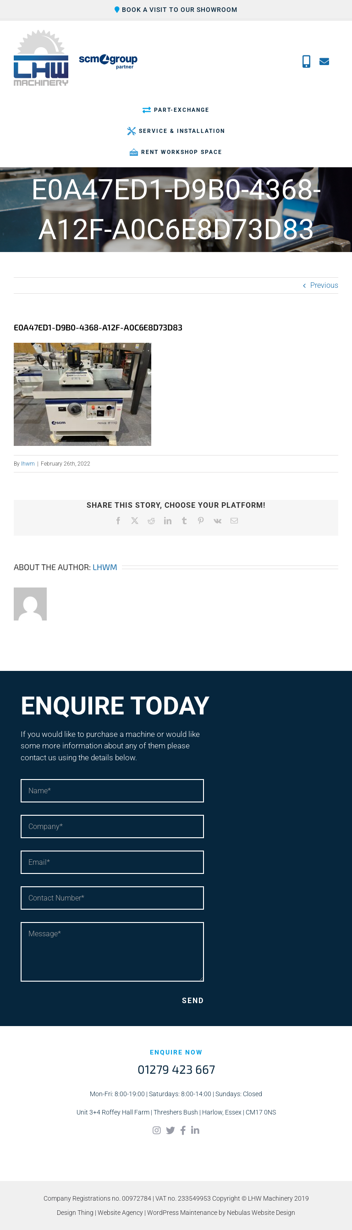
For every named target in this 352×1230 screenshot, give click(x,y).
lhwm (28, 464)
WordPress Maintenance (182, 1212)
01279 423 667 (176, 1069)
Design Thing (75, 1212)
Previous (324, 285)
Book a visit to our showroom (176, 9)
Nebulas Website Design (261, 1212)
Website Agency (120, 1212)
